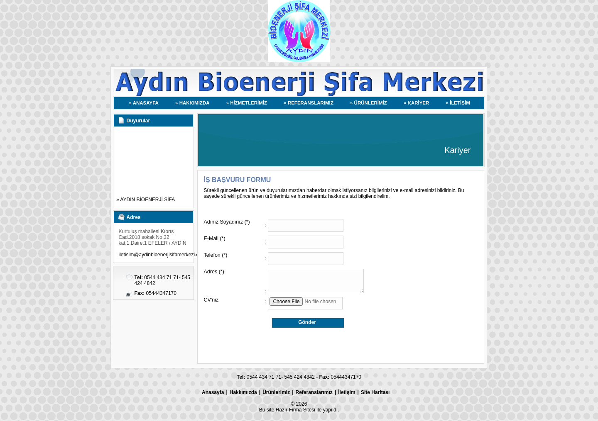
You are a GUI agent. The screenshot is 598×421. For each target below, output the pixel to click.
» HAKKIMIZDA (192, 102)
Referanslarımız (314, 392)
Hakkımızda (243, 392)
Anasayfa (213, 392)
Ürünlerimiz (276, 392)
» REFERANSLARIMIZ (308, 102)
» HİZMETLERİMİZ (246, 102)
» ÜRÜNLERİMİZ (368, 102)
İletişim (346, 392)
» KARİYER (416, 102)
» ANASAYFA (144, 102)
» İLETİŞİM (458, 102)
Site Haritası (375, 392)
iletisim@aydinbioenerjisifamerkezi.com (162, 255)
